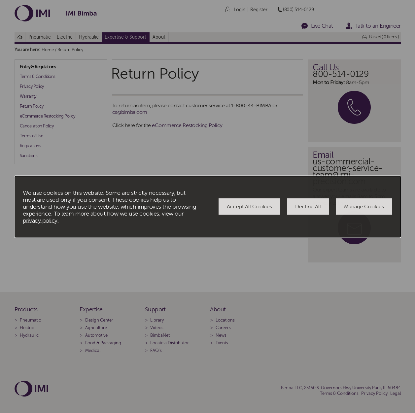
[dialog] (208, 206)
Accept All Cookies (249, 207)
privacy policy (40, 220)
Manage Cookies (364, 207)
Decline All (308, 207)
